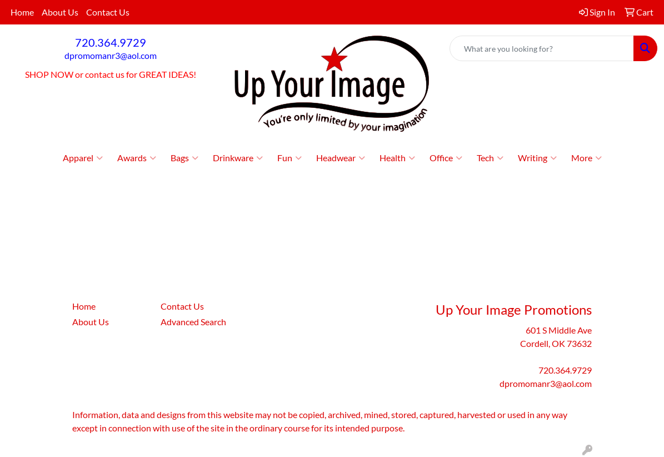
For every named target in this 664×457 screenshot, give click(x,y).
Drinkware (238, 158)
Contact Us (107, 12)
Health (397, 158)
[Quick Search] (542, 48)
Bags (184, 158)
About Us (60, 12)
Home (22, 12)
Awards (136, 158)
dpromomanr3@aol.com (110, 55)
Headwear (340, 158)
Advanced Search (193, 321)
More (586, 158)
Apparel (83, 158)
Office (446, 158)
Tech (490, 158)
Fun (289, 158)
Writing (537, 158)
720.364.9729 (110, 42)
